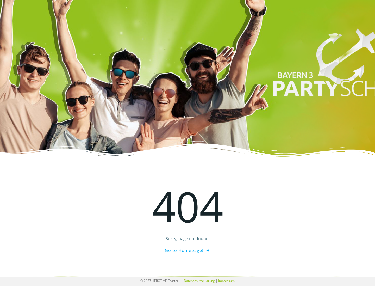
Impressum (226, 280)
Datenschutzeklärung (199, 280)
